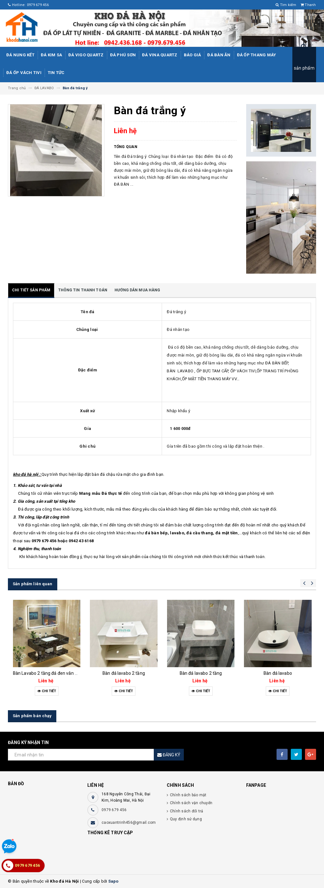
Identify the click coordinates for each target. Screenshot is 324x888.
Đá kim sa (51, 55)
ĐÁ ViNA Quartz (160, 55)
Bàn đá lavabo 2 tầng (124, 673)
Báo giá (192, 55)
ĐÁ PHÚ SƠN (123, 55)
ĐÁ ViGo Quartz (86, 55)
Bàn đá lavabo (278, 673)
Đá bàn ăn (218, 55)
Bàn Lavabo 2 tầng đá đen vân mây (48, 673)
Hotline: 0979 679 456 (28, 5)
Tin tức (56, 72)
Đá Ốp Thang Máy (256, 55)
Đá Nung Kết (20, 55)
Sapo (113, 881)
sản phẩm (304, 68)
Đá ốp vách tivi (23, 72)
